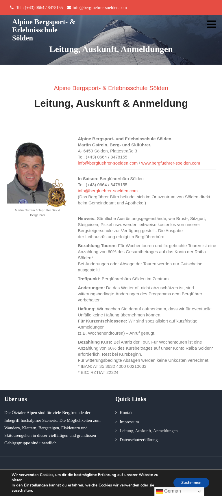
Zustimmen (190, 482)
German (168, 491)
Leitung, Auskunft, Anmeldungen (149, 430)
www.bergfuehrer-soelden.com (170, 163)
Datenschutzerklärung (139, 439)
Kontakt (127, 412)
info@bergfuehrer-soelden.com (108, 163)
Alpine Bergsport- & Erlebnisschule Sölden (43, 30)
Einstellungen (36, 485)
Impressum (129, 421)
